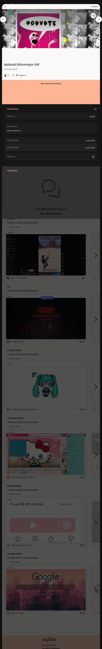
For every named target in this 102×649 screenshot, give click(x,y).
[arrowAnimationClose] (3, 19)
